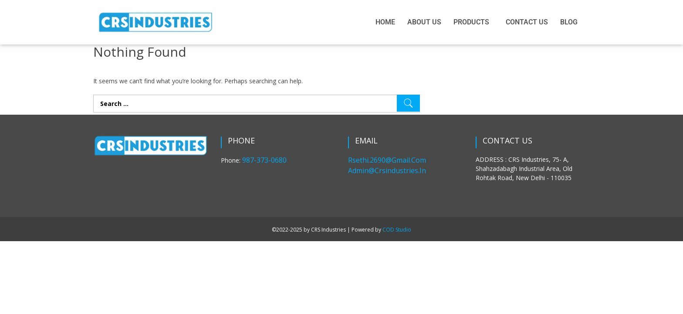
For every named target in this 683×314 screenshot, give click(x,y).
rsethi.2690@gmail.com (387, 160)
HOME (385, 22)
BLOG (569, 22)
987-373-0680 (264, 160)
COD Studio (396, 229)
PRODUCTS (471, 22)
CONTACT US (527, 22)
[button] (473, 22)
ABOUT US (424, 22)
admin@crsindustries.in (387, 170)
